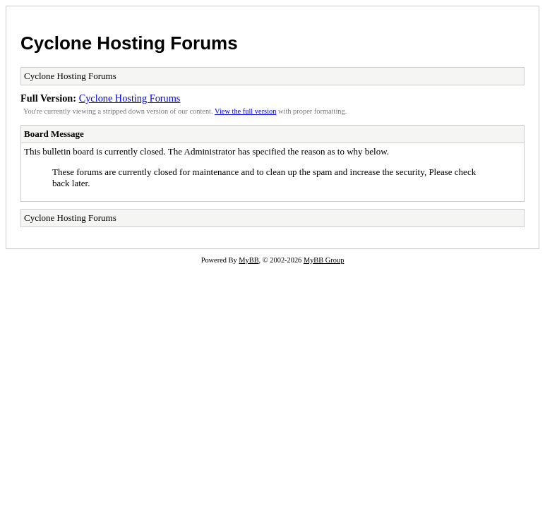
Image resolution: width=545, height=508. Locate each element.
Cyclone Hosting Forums (129, 43)
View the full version (245, 111)
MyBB (248, 260)
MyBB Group (324, 260)
